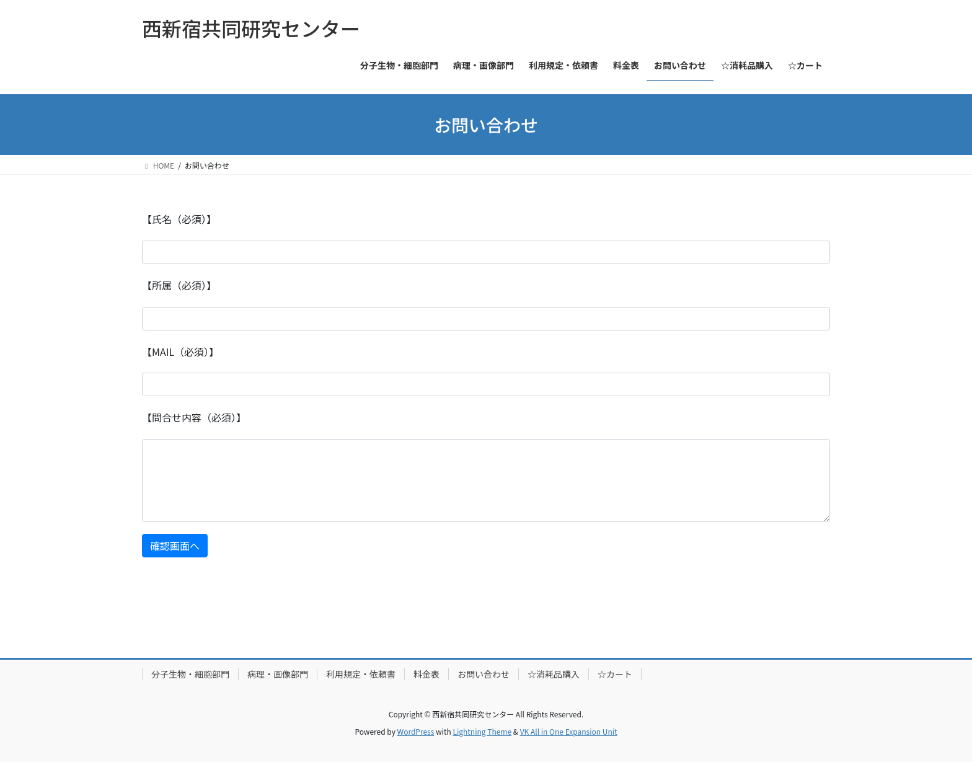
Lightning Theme (482, 731)
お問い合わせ (483, 674)
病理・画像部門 (277, 674)
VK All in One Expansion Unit (568, 731)
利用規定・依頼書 (360, 674)
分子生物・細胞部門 (190, 674)
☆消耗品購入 (554, 674)
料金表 (426, 674)
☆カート (615, 674)
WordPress (416, 731)
